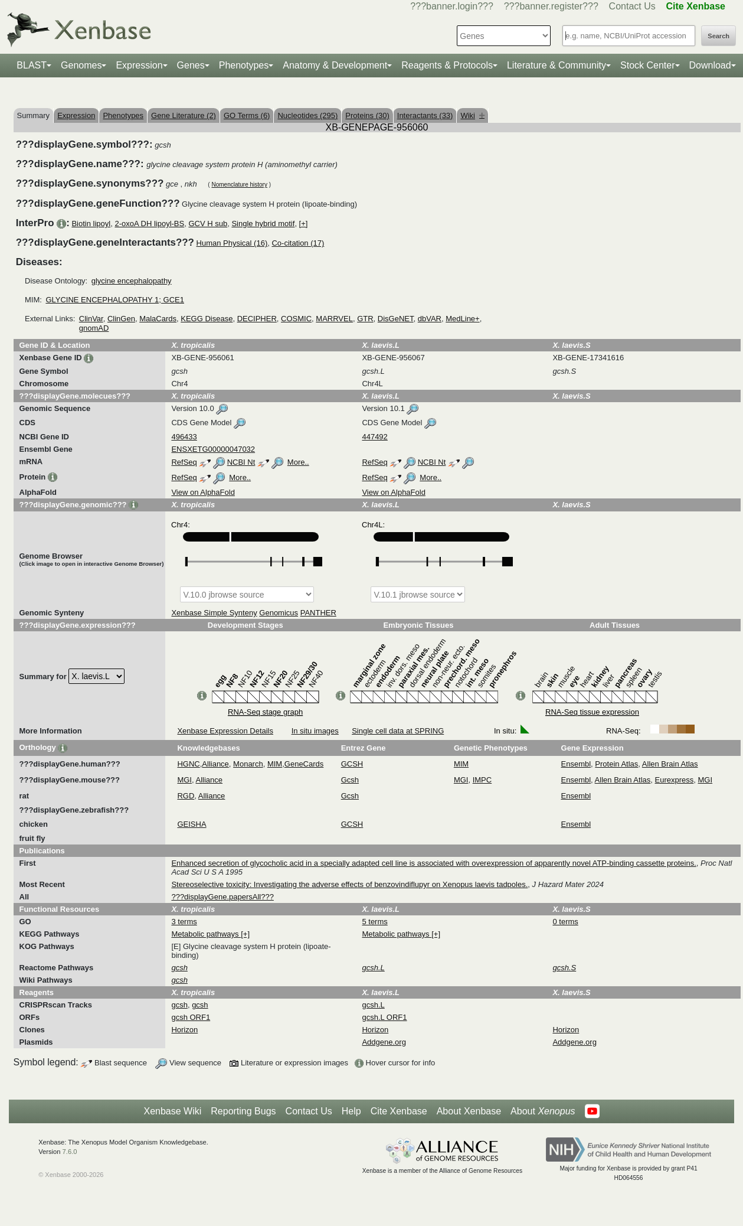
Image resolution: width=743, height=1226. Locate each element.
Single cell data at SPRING (398, 730)
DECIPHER (257, 318)
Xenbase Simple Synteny (214, 612)
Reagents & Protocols (447, 65)
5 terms (374, 921)
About (542, 1111)
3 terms (184, 921)
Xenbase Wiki (172, 1111)
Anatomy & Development (335, 65)
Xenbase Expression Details (225, 730)
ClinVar (91, 318)
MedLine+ (462, 318)
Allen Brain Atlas (670, 763)
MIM (274, 763)
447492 (374, 436)
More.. (298, 462)
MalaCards (157, 318)
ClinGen (121, 318)
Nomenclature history (239, 184)
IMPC (482, 779)
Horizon (184, 1029)
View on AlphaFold (202, 492)
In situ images (315, 730)
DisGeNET (396, 318)
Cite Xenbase (399, 1111)
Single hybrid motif (262, 223)
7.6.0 (70, 1151)
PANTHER (318, 612)
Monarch (248, 763)
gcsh (179, 1004)
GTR (365, 318)
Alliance (215, 763)
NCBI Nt (241, 462)
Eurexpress (674, 779)
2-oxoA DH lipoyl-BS (149, 223)
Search (718, 36)
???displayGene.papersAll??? (222, 896)
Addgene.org (383, 1042)
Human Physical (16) (232, 243)
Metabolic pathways (206, 934)
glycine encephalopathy (131, 280)
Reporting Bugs (243, 1111)
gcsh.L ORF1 (384, 1017)
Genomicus (278, 612)
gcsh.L (373, 1004)
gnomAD (94, 328)
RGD (185, 795)
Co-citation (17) (297, 243)
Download (710, 65)
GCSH (352, 763)
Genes (191, 65)
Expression (139, 65)
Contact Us (632, 6)
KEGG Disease (207, 318)
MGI (184, 779)
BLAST (32, 65)
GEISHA (191, 824)
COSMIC (296, 318)
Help (351, 1111)
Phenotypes (244, 65)
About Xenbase (469, 1111)
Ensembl (576, 763)
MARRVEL (334, 318)
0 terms (565, 921)
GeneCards (303, 763)
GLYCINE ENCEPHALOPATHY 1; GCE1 (114, 299)
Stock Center (647, 65)
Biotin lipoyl (90, 223)
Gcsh (350, 779)
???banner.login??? (451, 6)
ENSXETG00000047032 (213, 449)
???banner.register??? (551, 6)
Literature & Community (556, 65)
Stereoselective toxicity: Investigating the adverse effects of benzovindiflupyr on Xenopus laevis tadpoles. (349, 884)
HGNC (188, 763)
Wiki (472, 115)
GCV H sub (207, 223)
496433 (184, 436)
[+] (303, 223)
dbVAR (429, 318)
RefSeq (184, 462)
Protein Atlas (616, 763)
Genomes (81, 65)
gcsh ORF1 (190, 1017)
